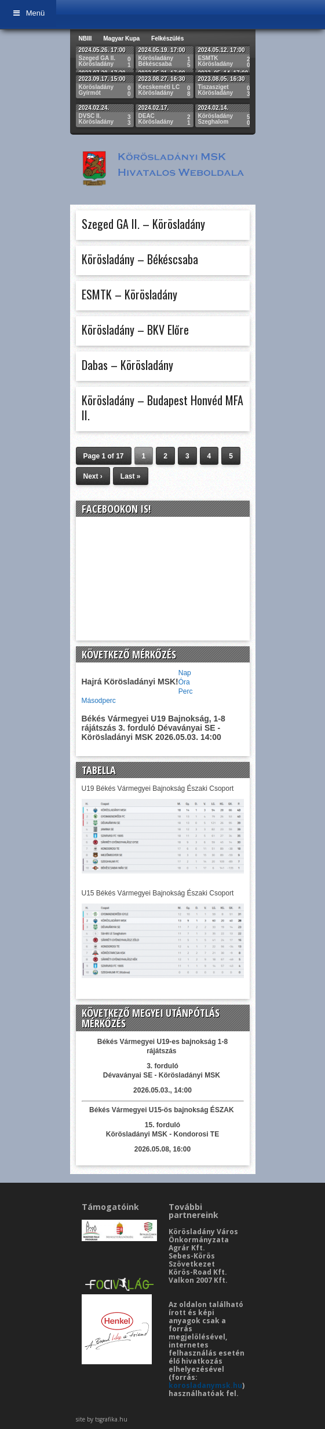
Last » (130, 476)
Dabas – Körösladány (127, 364)
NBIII (85, 38)
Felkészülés (167, 38)
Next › (93, 476)
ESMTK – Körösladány (129, 294)
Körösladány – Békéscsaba (140, 259)
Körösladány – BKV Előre (135, 329)
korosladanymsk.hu (205, 1385)
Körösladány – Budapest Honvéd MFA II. (162, 407)
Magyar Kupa (121, 38)
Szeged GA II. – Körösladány (143, 223)
